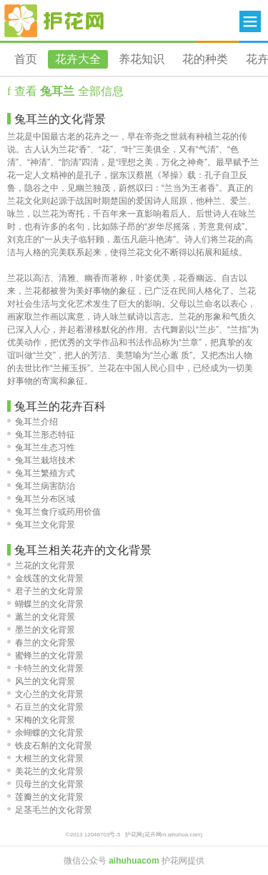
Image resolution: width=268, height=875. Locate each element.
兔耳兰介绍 (32, 422)
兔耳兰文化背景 (41, 525)
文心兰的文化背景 (45, 694)
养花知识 (141, 59)
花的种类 (205, 59)
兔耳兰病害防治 (41, 486)
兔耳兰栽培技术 (41, 460)
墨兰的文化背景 (41, 630)
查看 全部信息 (67, 91)
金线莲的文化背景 (45, 578)
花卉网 (54, 20)
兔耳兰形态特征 (41, 435)
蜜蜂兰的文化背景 (45, 656)
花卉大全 (78, 59)
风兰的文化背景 (41, 681)
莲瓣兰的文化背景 (45, 797)
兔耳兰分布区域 (41, 499)
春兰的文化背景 (41, 643)
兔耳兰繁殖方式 (41, 473)
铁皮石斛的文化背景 (49, 746)
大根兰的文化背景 (45, 758)
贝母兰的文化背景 (45, 784)
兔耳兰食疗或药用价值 (54, 512)
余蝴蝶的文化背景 (45, 733)
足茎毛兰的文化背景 (49, 810)
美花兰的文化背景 (45, 771)
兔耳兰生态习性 (41, 448)
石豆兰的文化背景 (45, 707)
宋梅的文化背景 (41, 720)
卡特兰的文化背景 (45, 668)
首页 (25, 59)
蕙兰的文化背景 (41, 617)
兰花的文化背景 (41, 565)
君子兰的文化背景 (45, 591)
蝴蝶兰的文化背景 (45, 604)
